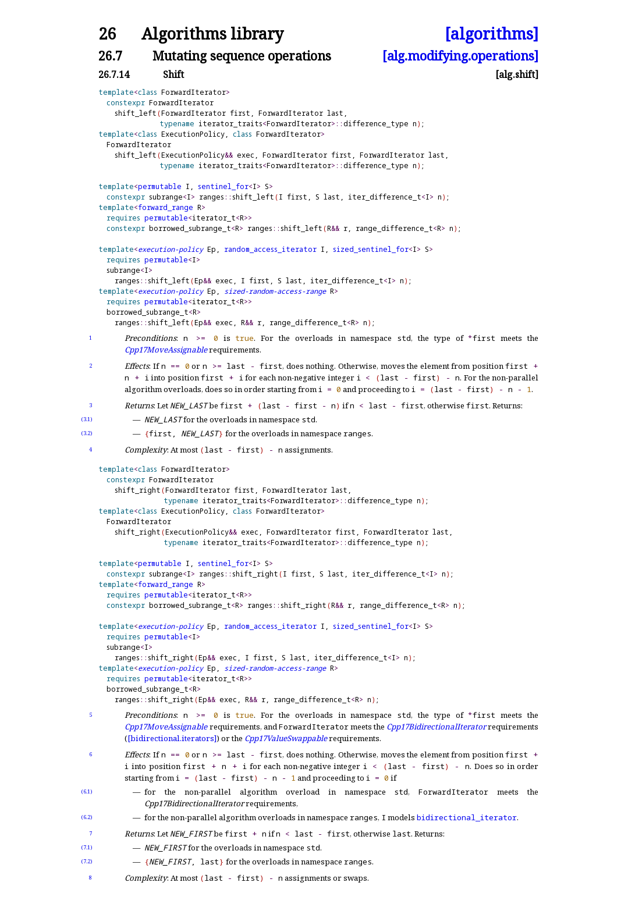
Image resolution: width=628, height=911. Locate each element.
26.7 (110, 55)
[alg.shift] (516, 74)
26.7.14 (113, 74)
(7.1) (86, 847)
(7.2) (86, 861)
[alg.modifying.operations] (460, 55)
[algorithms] (491, 34)
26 (107, 34)
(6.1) (86, 791)
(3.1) (86, 419)
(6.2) (86, 817)
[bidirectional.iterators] (172, 738)
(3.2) (86, 433)
